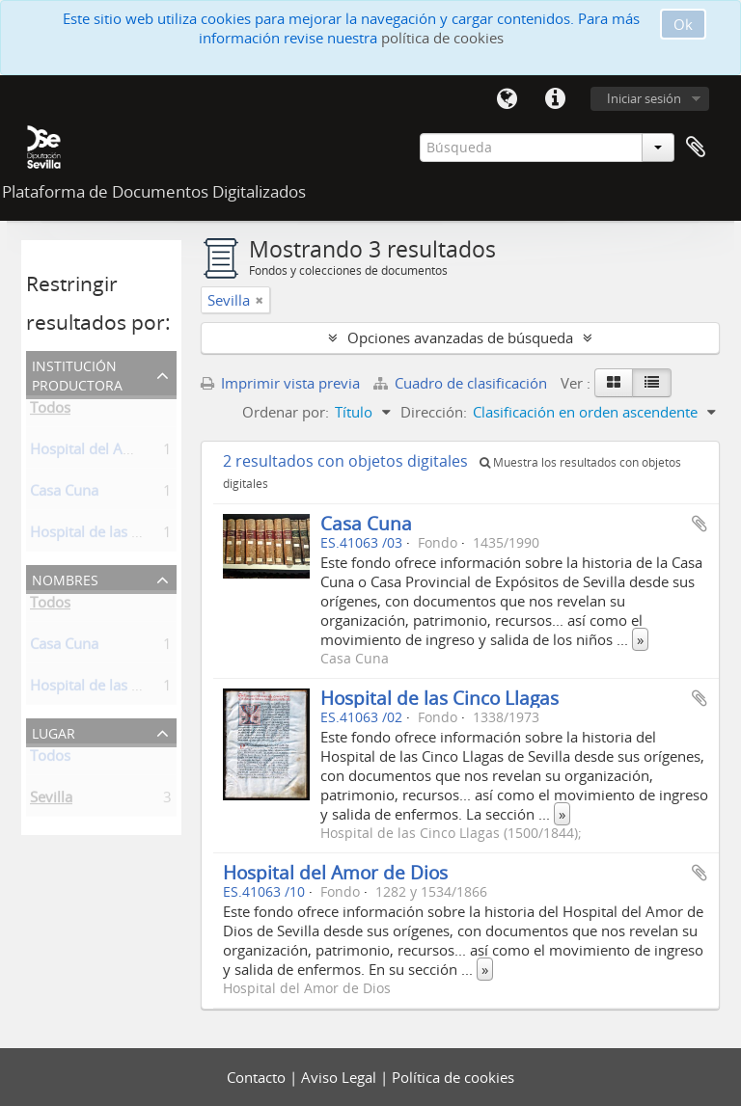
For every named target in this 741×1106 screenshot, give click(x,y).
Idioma (506, 99)
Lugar (53, 731)
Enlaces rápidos (555, 99)
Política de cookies (453, 1077)
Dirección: (433, 411)
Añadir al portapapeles (699, 523)
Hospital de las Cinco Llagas (439, 698)
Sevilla (51, 800)
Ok (683, 24)
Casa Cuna (64, 493)
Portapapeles (696, 147)
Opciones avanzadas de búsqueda (460, 337)
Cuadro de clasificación (462, 382)
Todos (50, 410)
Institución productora (77, 373)
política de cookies (442, 37)
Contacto (258, 1077)
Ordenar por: (285, 411)
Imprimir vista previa (280, 382)
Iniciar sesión (644, 98)
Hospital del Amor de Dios (117, 452)
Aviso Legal (340, 1077)
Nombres (65, 578)
